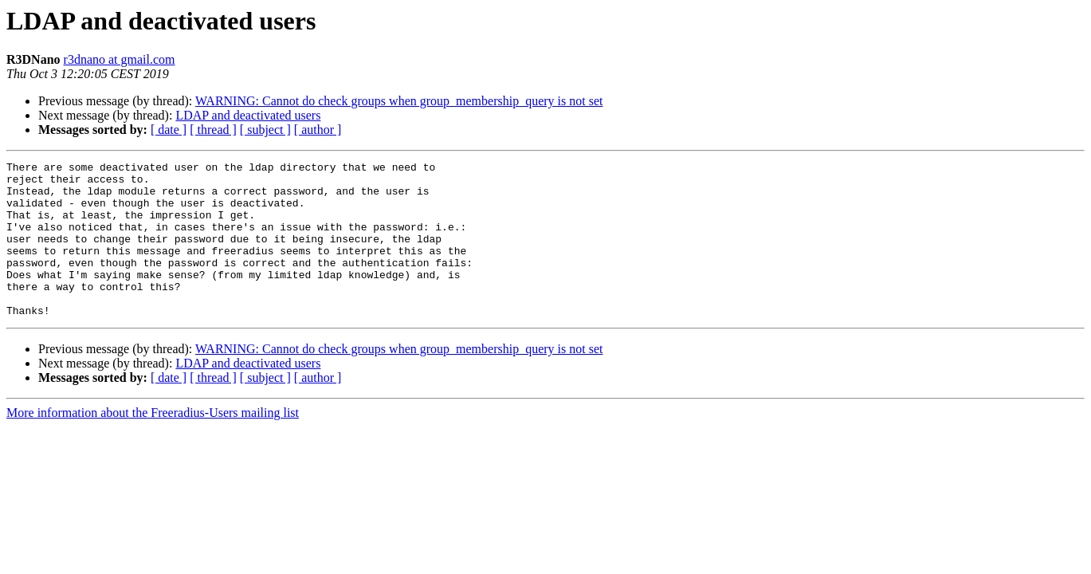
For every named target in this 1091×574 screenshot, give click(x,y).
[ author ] (318, 129)
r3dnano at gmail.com (119, 59)
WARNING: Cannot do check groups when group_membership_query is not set (398, 101)
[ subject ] (265, 129)
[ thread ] (213, 129)
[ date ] (168, 129)
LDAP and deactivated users (247, 115)
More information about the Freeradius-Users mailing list (152, 443)
